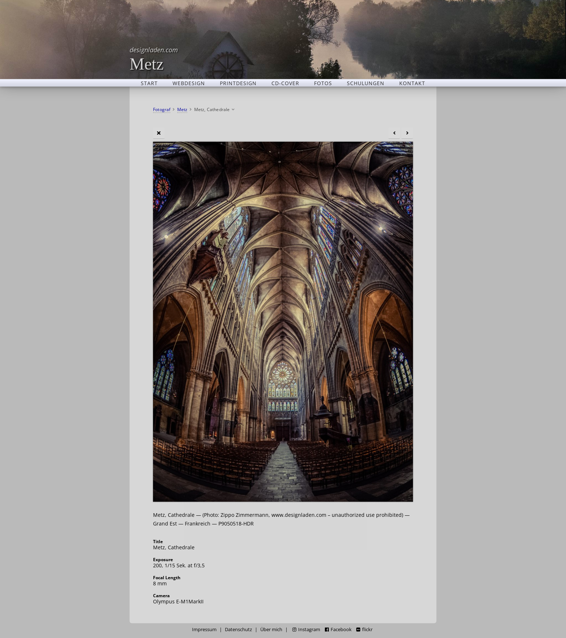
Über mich (271, 629)
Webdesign (189, 83)
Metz (154, 58)
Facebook (338, 629)
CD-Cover (285, 83)
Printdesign (238, 83)
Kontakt (412, 83)
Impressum (204, 629)
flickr (364, 629)
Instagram (306, 629)
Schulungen (365, 83)
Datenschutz (238, 629)
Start (149, 83)
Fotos (323, 83)
